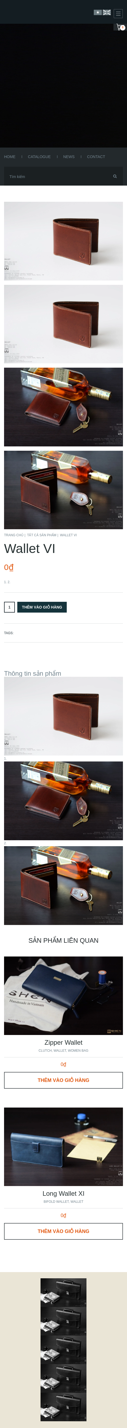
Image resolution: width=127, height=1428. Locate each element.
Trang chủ (14, 535)
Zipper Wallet (63, 1042)
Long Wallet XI (63, 1193)
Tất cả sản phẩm (41, 535)
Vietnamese (98, 12)
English (107, 12)
